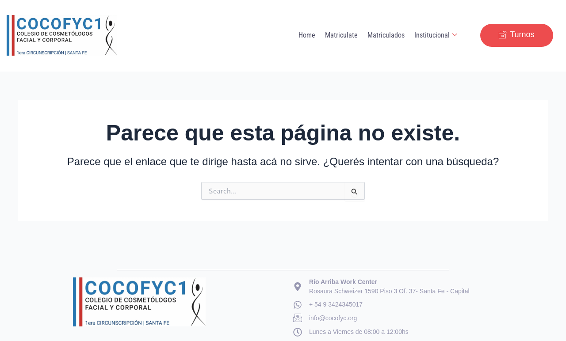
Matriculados (387, 35)
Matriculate (343, 35)
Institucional (436, 35)
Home (310, 35)
